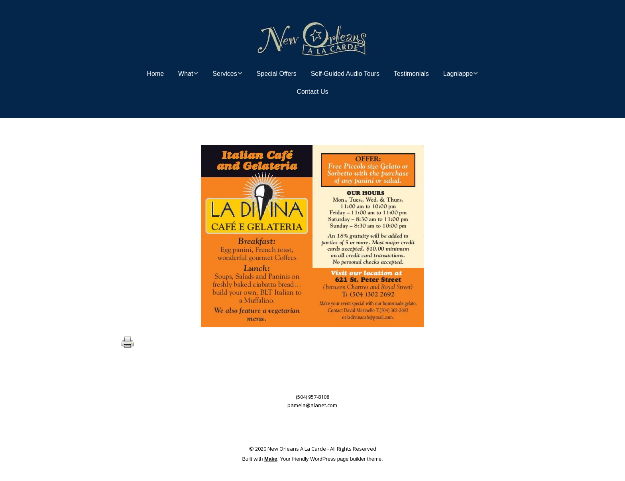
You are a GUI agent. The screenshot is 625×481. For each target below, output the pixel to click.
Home (155, 73)
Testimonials (411, 73)
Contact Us (312, 91)
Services (224, 73)
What (185, 73)
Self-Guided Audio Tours (345, 73)
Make (270, 459)
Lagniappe (458, 73)
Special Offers (277, 73)
